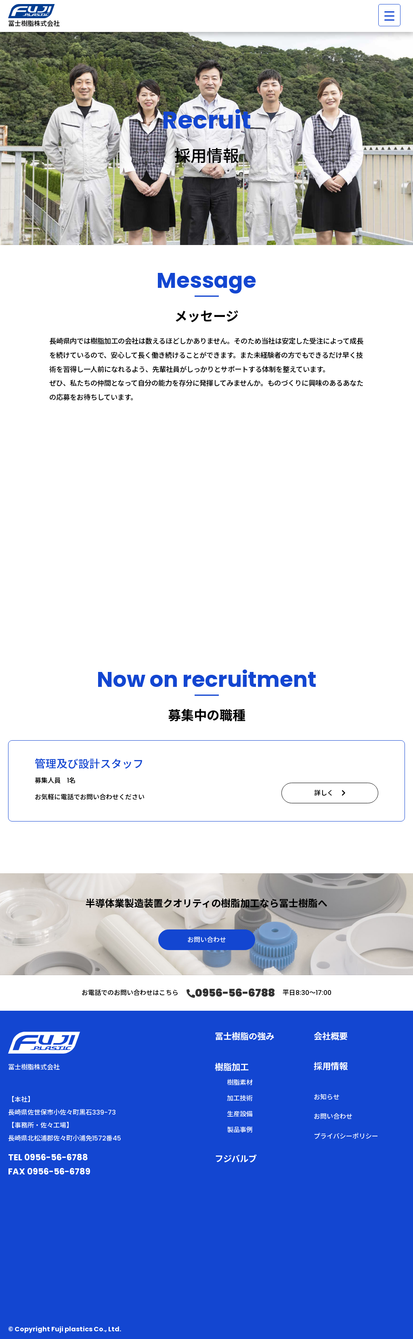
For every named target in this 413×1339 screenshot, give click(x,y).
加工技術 (240, 1098)
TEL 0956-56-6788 (48, 1157)
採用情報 (331, 1066)
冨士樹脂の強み (244, 1036)
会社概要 (331, 1036)
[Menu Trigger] (389, 15)
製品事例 (240, 1129)
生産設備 (240, 1114)
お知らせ (327, 1097)
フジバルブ (236, 1159)
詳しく (330, 793)
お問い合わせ (206, 939)
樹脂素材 (240, 1082)
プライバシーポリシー (346, 1136)
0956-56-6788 (231, 993)
